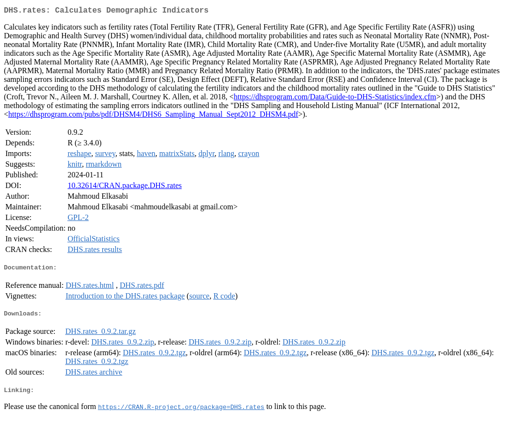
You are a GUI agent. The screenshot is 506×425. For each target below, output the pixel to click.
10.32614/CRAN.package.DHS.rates (124, 187)
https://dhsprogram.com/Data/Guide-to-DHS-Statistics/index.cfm (335, 98)
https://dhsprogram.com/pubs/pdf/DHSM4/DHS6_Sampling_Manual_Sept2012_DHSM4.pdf (153, 116)
